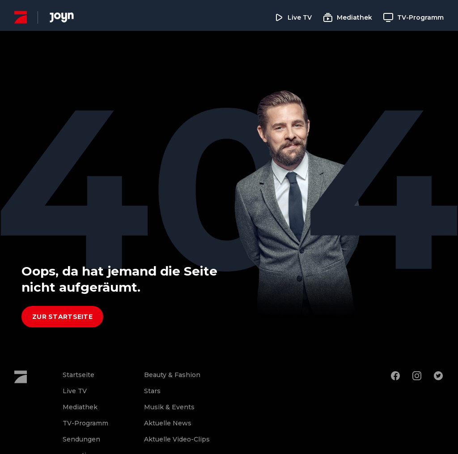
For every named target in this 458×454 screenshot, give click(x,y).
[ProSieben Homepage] (20, 17)
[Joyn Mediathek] (62, 17)
